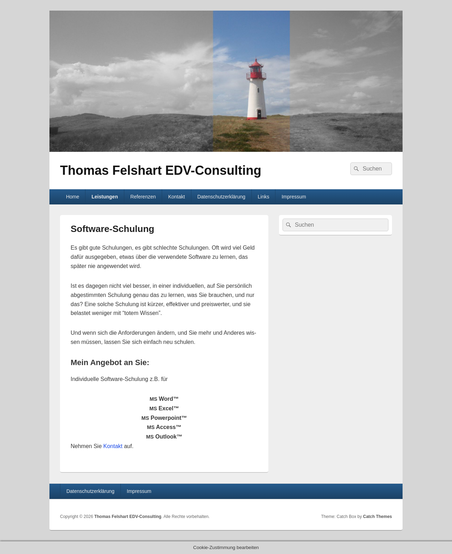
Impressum (293, 196)
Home (72, 196)
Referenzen (143, 196)
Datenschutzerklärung (221, 196)
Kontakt (176, 196)
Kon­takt (113, 446)
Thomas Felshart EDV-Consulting (160, 170)
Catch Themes (377, 516)
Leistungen (104, 196)
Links (263, 196)
